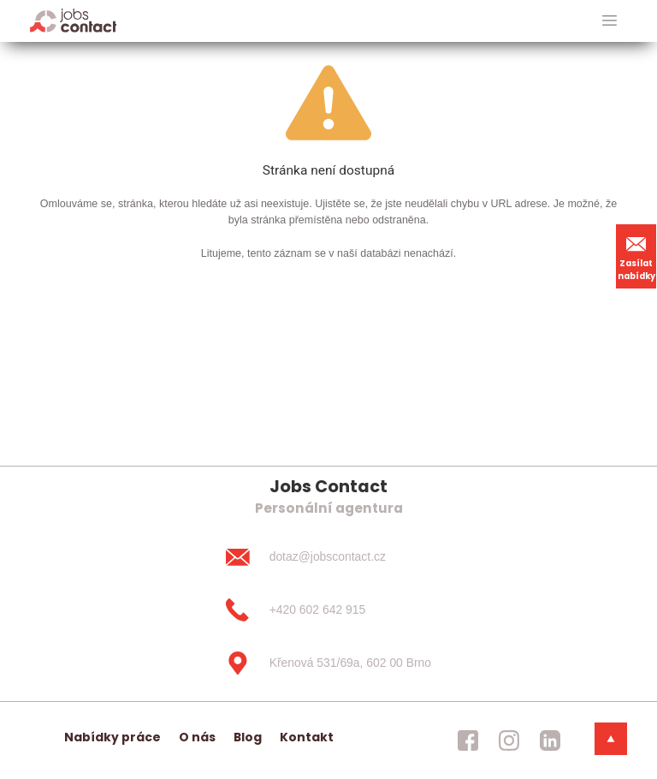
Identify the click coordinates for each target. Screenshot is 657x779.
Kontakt (307, 737)
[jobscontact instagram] (509, 740)
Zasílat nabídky (636, 256)
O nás (197, 737)
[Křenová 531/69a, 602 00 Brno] (328, 662)
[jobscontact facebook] (467, 740)
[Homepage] (73, 20)
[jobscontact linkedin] (550, 740)
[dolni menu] (611, 739)
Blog (248, 737)
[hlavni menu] (610, 21)
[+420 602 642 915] (328, 610)
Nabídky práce (112, 737)
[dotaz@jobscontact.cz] (328, 557)
